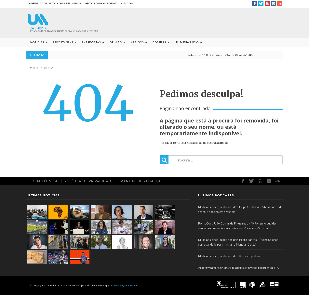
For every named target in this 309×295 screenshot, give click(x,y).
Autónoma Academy (101, 3)
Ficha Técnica (43, 181)
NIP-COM (127, 3)
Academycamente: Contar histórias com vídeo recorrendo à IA (238, 267)
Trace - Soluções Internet (124, 285)
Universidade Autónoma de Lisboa (53, 3)
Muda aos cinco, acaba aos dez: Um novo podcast (230, 256)
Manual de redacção (142, 181)
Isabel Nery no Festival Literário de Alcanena (222, 55)
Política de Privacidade (89, 181)
